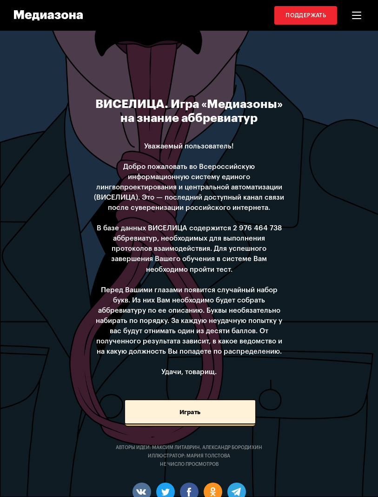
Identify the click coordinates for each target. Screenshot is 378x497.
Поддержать (305, 15)
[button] (356, 15)
